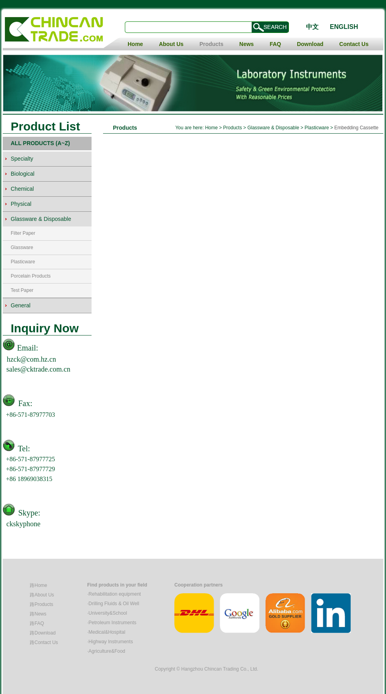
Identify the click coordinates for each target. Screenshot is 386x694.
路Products (41, 604)
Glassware (22, 247)
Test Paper (22, 290)
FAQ (275, 44)
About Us (171, 44)
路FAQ (37, 623)
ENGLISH (344, 26)
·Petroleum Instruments (111, 622)
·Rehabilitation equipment (114, 594)
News (246, 44)
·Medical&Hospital (106, 632)
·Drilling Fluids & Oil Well (113, 603)
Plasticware (23, 262)
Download (310, 44)
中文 (312, 26)
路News (38, 614)
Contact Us (354, 44)
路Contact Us (44, 642)
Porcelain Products (31, 276)
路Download (42, 633)
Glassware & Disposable (273, 127)
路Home (38, 585)
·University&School (107, 613)
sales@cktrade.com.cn (38, 369)
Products (211, 44)
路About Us (42, 595)
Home (135, 44)
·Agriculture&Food (106, 651)
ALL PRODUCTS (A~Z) (40, 143)
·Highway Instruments (110, 641)
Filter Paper (23, 233)
